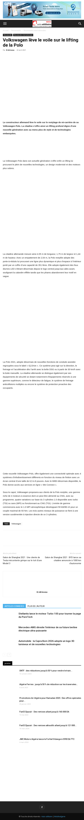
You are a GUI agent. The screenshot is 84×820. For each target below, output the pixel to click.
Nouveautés (16, 30)
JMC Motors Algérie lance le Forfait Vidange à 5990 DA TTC (46, 739)
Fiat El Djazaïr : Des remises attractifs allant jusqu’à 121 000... (48, 725)
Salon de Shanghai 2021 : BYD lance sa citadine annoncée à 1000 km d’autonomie (63, 560)
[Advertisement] (42, 772)
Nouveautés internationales (35, 30)
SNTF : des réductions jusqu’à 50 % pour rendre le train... (45, 671)
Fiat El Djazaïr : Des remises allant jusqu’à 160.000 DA (44, 712)
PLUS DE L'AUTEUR (36, 606)
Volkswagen (16, 524)
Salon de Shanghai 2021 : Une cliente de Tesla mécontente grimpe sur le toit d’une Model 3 (22, 560)
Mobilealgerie (59, 816)
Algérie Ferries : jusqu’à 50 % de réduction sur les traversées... (48, 684)
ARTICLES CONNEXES (14, 606)
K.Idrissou (10, 50)
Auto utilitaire (47, 816)
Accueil (6, 30)
